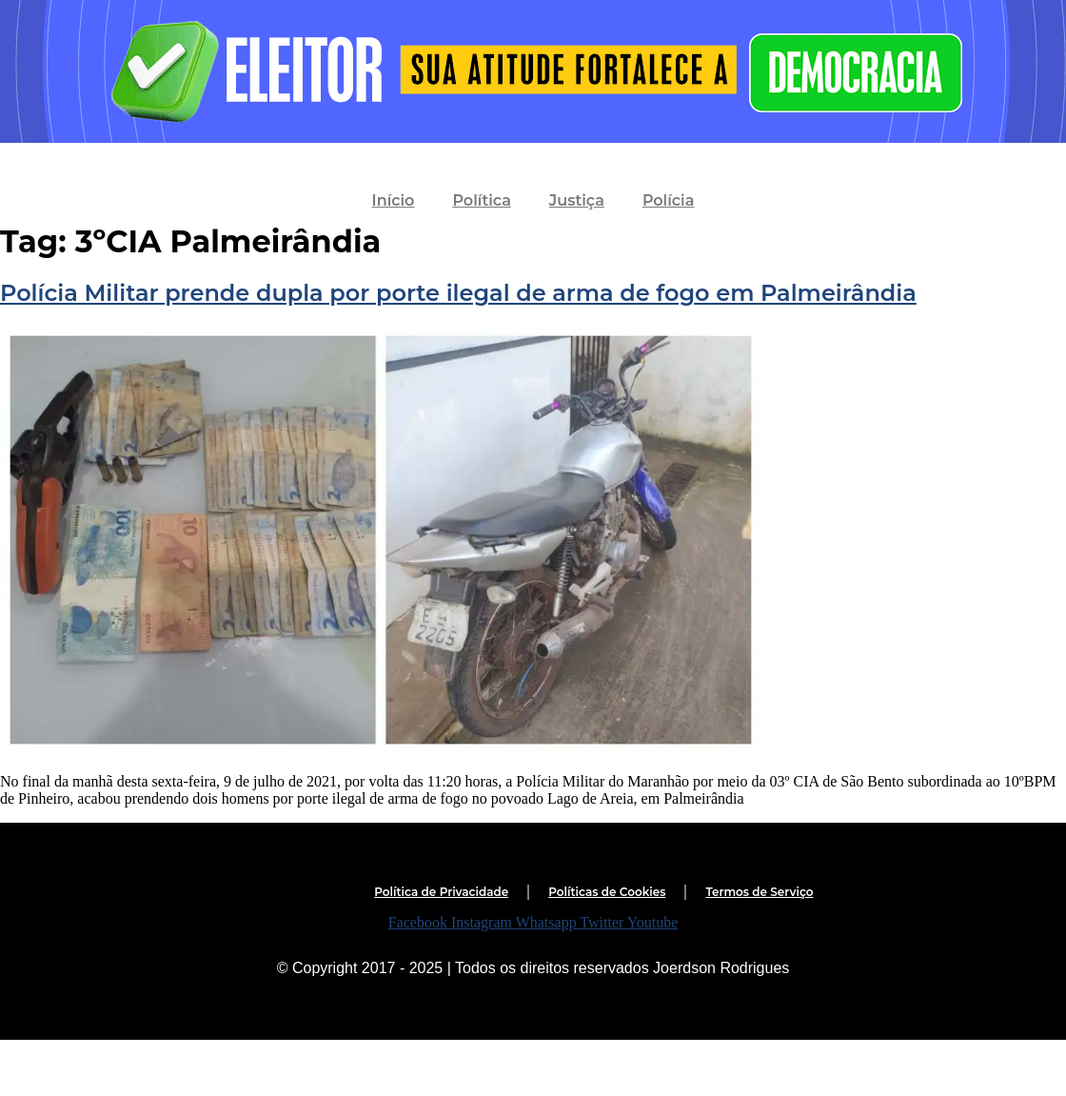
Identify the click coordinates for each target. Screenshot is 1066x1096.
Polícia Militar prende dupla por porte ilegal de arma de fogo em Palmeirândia (458, 293)
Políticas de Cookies (606, 892)
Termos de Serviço (759, 892)
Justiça (576, 200)
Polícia (668, 200)
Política (481, 200)
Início (393, 200)
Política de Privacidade (441, 892)
